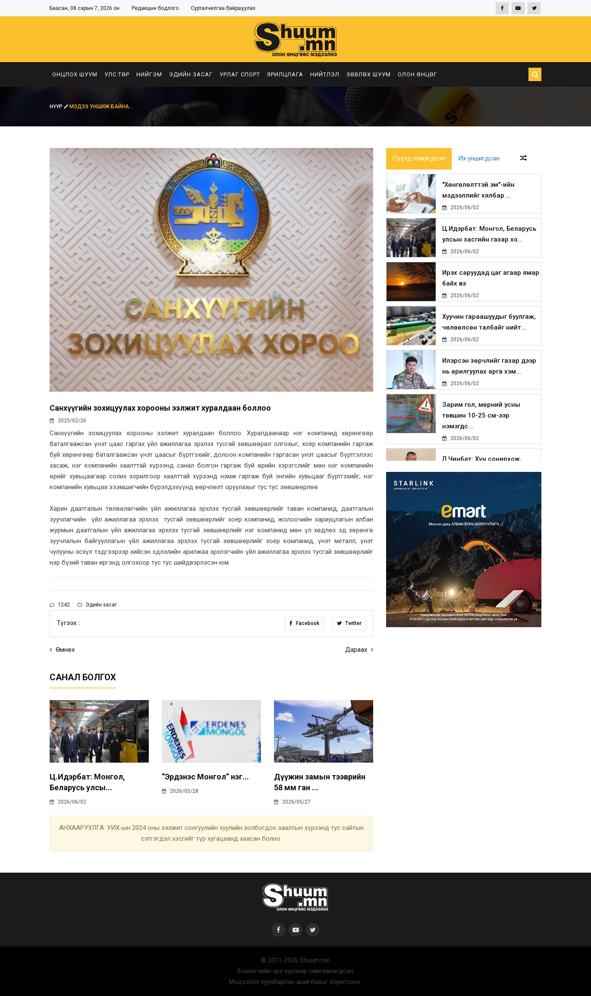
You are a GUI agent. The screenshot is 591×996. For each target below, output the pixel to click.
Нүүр (59, 107)
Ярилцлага (285, 74)
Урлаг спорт (240, 74)
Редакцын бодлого (155, 8)
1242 (60, 605)
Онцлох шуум (74, 74)
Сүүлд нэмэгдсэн (419, 159)
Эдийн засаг (191, 74)
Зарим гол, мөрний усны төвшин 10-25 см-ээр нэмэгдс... (481, 415)
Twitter (349, 623)
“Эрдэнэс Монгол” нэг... (205, 776)
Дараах (359, 650)
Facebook (304, 623)
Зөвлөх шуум (368, 74)
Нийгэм (149, 74)
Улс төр (116, 74)
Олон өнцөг (417, 74)
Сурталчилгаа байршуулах (223, 8)
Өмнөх (62, 650)
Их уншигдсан (479, 159)
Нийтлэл (325, 74)
